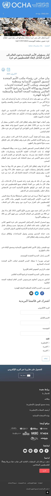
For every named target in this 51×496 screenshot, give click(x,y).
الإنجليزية (44, 343)
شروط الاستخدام (12, 483)
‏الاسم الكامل (45, 318)
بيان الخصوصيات (22, 483)
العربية (45, 351)
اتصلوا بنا (40, 483)
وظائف (47, 399)
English (45, 14)
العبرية (45, 347)
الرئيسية (47, 45)
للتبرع (44, 470)
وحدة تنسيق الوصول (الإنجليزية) (38, 404)
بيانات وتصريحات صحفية (35, 45)
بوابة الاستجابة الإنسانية (41, 416)
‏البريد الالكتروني (44, 308)
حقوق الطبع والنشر (32, 483)
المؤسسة (46, 328)
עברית (38, 14)
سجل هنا (25, 375)
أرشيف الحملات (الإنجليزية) (40, 410)
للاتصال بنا (46, 393)
